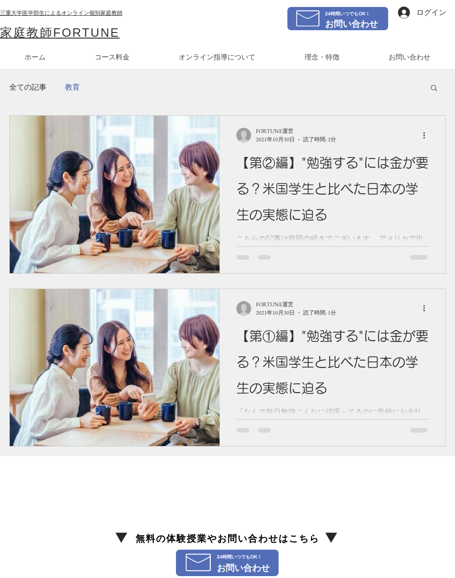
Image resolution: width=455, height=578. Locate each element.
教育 (72, 87)
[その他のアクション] (427, 135)
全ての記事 (27, 87)
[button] (433, 88)
